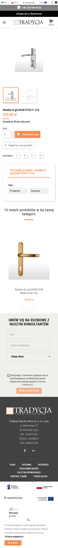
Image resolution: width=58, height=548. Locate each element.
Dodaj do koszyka (28, 134)
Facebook (24, 450)
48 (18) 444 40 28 (32, 7)
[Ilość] (6, 134)
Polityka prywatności (29, 472)
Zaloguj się (21, 13)
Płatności (43, 464)
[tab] (29, 172)
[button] (51, 21)
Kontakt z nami (19, 476)
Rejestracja (36, 13)
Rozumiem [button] (13, 542)
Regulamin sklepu (29, 468)
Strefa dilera (40, 476)
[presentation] (25, 369)
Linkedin (33, 450)
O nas (12, 464)
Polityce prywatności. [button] (14, 536)
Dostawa (26, 464)
